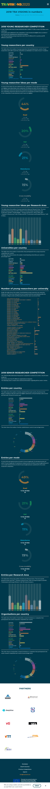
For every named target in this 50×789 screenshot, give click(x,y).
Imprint (25, 772)
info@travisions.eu (25, 774)
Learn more (18, 787)
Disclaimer (25, 764)
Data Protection (25, 766)
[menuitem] (17, 15)
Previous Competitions (25, 769)
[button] (37, 785)
